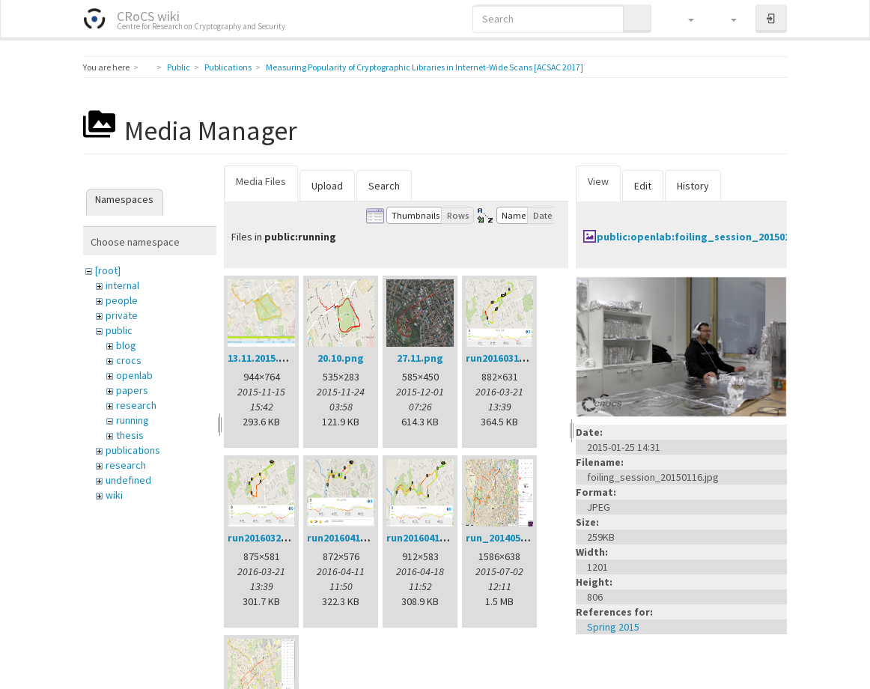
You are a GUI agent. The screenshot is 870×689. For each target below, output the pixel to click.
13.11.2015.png (263, 358)
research (136, 405)
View (598, 181)
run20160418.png (426, 537)
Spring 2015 (613, 627)
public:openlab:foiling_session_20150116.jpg (709, 236)
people (122, 300)
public (119, 330)
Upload (327, 185)
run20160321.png (268, 537)
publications (133, 450)
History (693, 185)
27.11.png (420, 358)
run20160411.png (347, 537)
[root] (108, 270)
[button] (684, 18)
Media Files (261, 181)
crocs (129, 360)
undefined (128, 480)
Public (178, 67)
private (122, 315)
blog (126, 345)
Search (384, 185)
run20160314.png (506, 358)
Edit (642, 185)
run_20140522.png (509, 537)
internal (122, 285)
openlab (134, 375)
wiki (114, 495)
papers (132, 390)
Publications (228, 67)
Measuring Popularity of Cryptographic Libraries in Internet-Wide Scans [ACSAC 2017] (424, 67)
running (132, 420)
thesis (130, 435)
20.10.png (340, 358)
